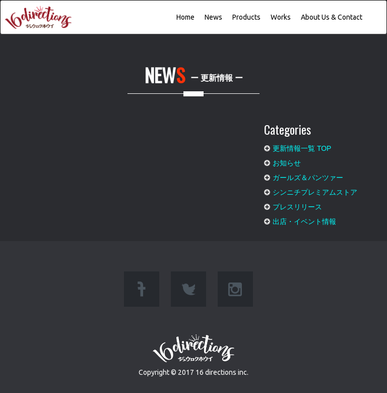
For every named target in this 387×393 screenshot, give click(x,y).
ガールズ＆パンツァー (308, 175)
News (213, 17)
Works (281, 17)
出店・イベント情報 (304, 219)
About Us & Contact (331, 17)
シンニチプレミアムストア (315, 190)
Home (185, 17)
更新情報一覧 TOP (302, 146)
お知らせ (287, 160)
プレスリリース (297, 204)
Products (246, 17)
